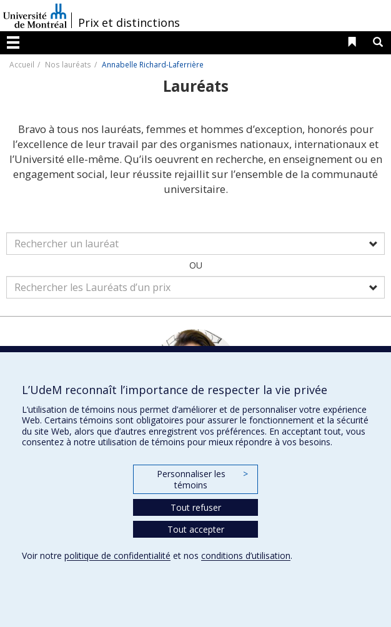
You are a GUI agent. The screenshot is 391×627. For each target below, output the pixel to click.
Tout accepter (195, 529)
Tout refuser (196, 507)
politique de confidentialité (117, 555)
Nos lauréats (68, 64)
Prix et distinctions (129, 22)
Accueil (21, 64)
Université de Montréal (35, 15)
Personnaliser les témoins (202, 479)
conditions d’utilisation (245, 555)
